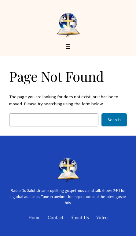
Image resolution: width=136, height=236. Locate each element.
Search (114, 119)
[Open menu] (68, 46)
